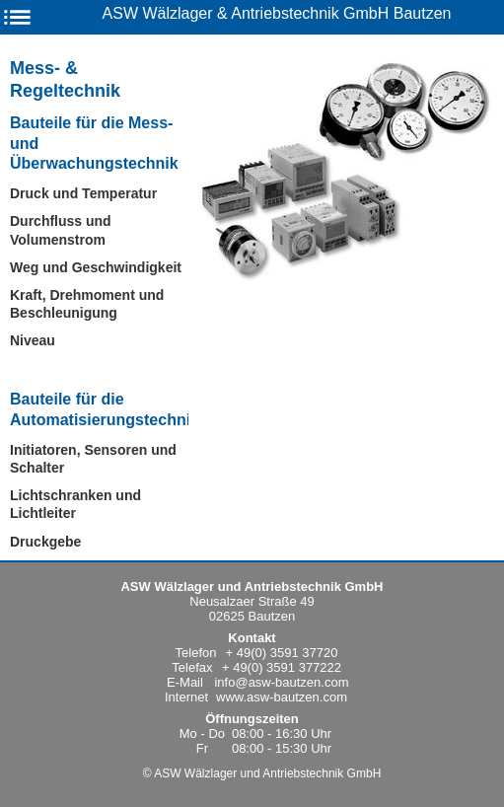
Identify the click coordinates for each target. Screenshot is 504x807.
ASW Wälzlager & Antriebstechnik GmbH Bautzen (277, 13)
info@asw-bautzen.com (281, 682)
